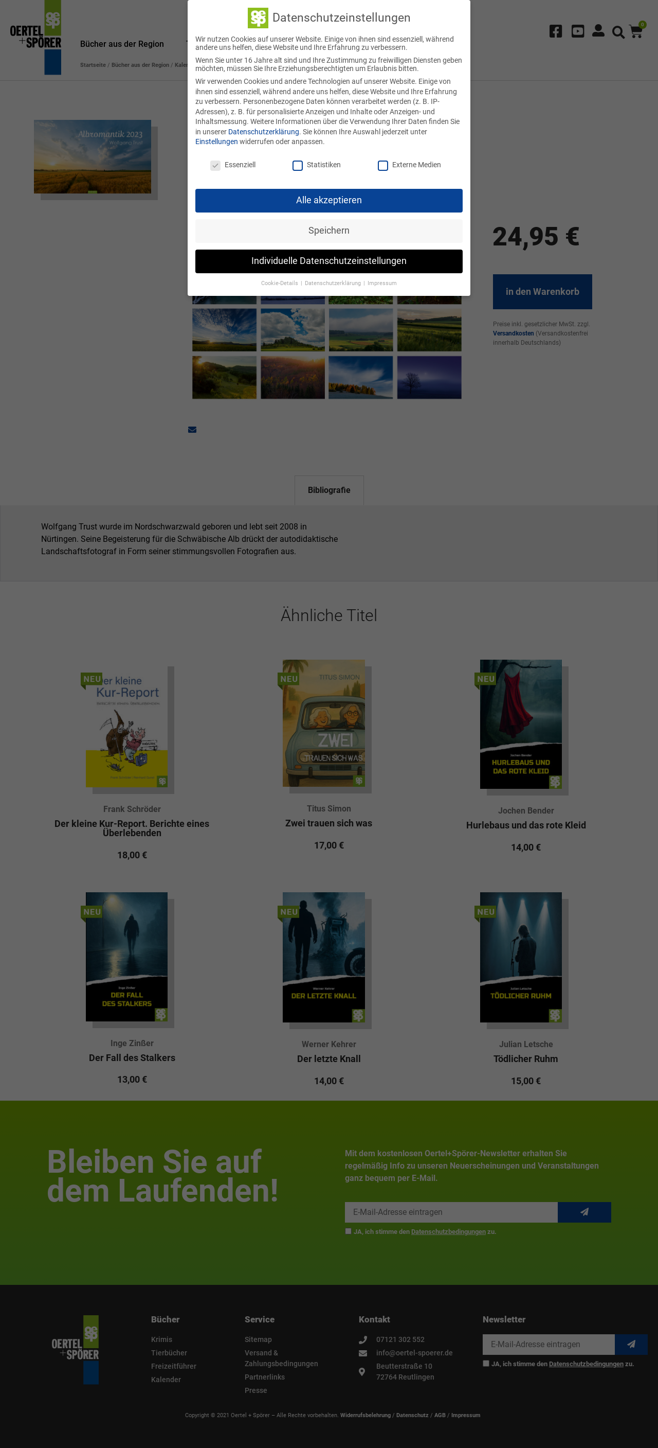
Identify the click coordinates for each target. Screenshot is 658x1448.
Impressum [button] (382, 283)
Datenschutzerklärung (263, 132)
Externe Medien (409, 165)
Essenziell (232, 165)
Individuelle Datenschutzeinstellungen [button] (329, 261)
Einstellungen (216, 141)
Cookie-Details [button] (280, 283)
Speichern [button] (329, 230)
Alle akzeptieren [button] (329, 200)
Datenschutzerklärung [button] (333, 283)
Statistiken (317, 165)
